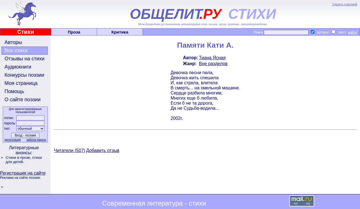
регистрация (12, 139)
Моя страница (21, 83)
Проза (74, 32)
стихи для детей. (24, 159)
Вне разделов (213, 63)
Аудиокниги (17, 67)
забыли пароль (36, 139)
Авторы (13, 42)
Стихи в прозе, (19, 157)
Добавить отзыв (102, 150)
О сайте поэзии (22, 99)
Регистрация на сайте (23, 173)
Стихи (25, 32)
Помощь (14, 91)
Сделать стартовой (344, 4)
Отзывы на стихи (24, 58)
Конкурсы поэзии (24, 75)
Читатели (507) (69, 150)
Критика (119, 32)
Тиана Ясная (212, 57)
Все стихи (16, 50)
